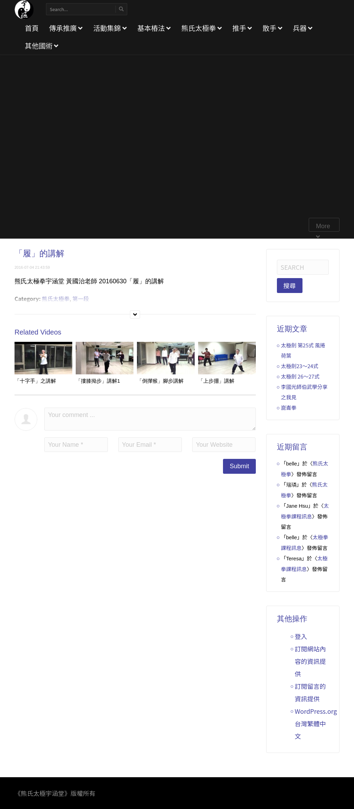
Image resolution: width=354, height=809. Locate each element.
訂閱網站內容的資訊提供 (310, 661)
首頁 (32, 28)
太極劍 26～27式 (300, 376)
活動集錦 (110, 28)
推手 (242, 28)
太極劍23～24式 (299, 366)
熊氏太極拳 (201, 28)
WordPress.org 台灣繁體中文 (316, 723)
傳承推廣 (66, 28)
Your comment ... (150, 419)
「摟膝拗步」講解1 (98, 381)
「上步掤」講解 (216, 381)
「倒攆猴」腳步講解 (160, 381)
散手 (272, 28)
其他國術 (41, 46)
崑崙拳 (289, 407)
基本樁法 (154, 28)
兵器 (303, 28)
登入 (301, 636)
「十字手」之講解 (35, 381)
